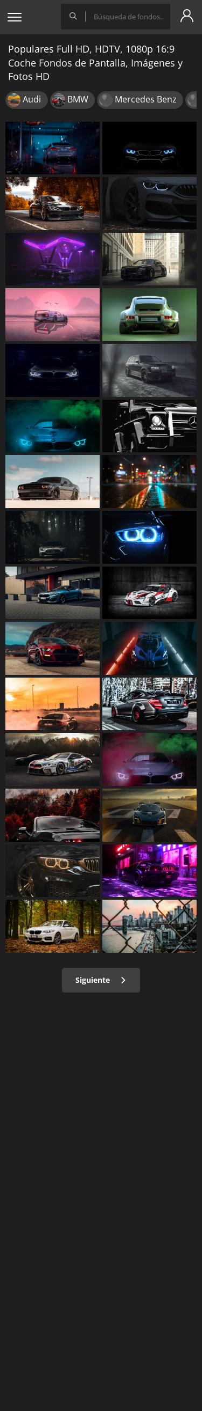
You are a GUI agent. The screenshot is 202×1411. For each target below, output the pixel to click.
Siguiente (101, 980)
